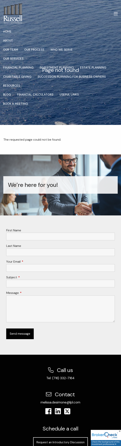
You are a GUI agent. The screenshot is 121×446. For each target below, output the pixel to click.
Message (27, 293)
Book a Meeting (15, 104)
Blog (7, 95)
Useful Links (69, 95)
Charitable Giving (17, 77)
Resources (11, 86)
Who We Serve (61, 50)
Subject (26, 277)
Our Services (13, 59)
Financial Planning (18, 68)
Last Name (13, 246)
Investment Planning (57, 68)
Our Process (34, 50)
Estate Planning (93, 68)
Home (7, 32)
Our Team (10, 50)
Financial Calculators (35, 95)
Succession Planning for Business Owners (72, 77)
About (8, 41)
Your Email (28, 262)
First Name (13, 230)
